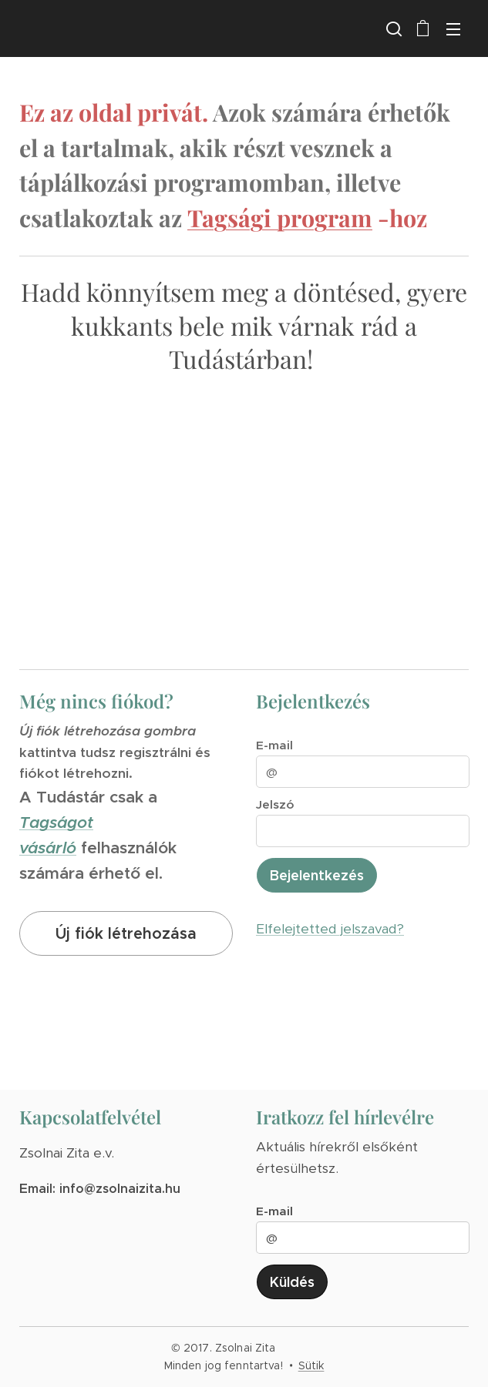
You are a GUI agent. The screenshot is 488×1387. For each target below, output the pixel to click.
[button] (392, 28)
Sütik (311, 1365)
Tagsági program (279, 217)
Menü (453, 29)
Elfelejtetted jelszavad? (330, 928)
